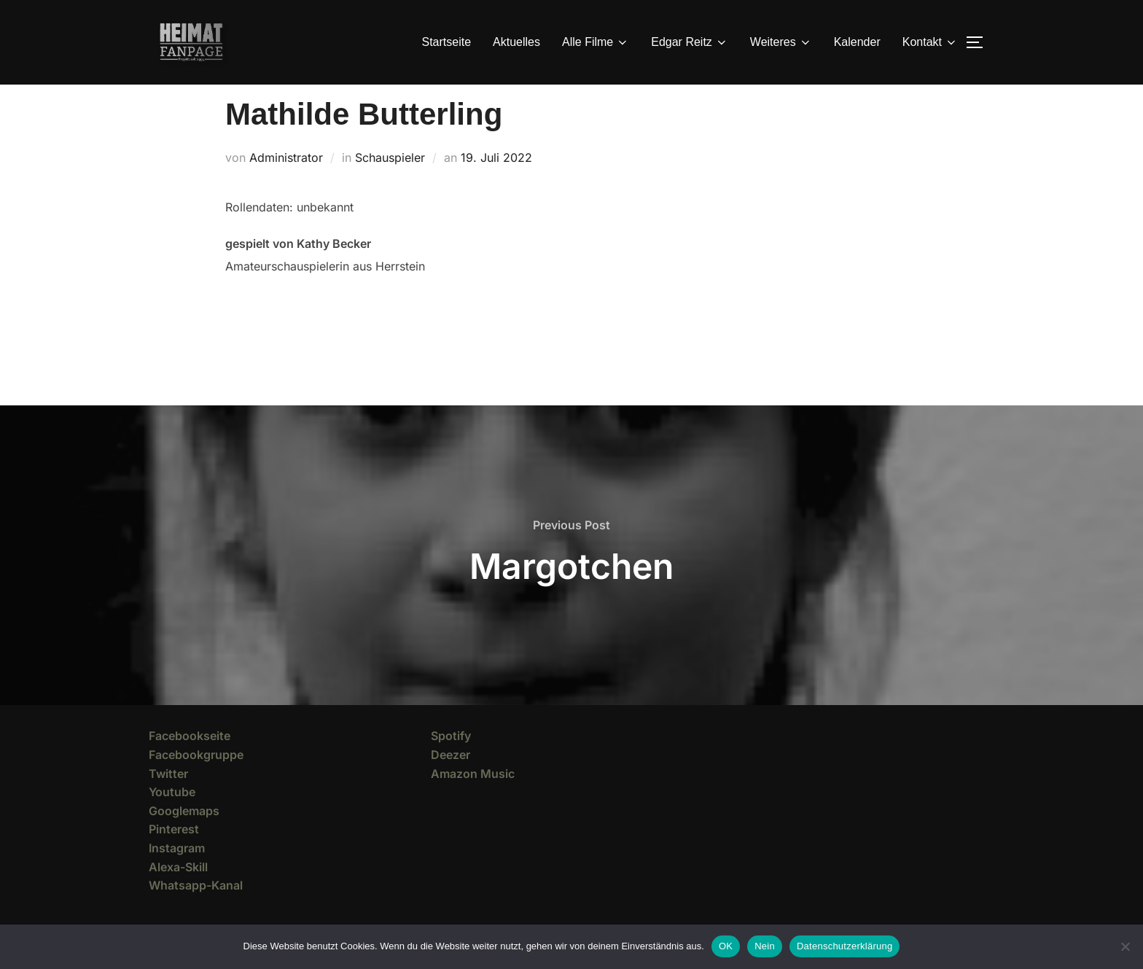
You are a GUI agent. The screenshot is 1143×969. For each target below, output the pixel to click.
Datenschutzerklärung (844, 946)
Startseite (447, 42)
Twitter (168, 800)
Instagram (177, 874)
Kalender (857, 42)
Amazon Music (473, 800)
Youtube (172, 818)
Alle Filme (595, 42)
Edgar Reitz (689, 42)
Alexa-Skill (178, 892)
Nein (764, 946)
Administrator (286, 183)
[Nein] (1124, 946)
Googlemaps (184, 837)
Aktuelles (516, 42)
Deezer (450, 781)
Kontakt (930, 42)
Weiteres (781, 42)
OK (726, 946)
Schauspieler (390, 183)
